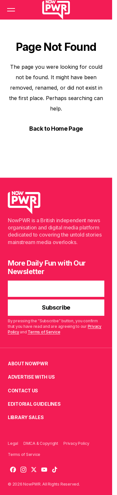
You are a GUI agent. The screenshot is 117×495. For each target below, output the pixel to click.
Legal (13, 443)
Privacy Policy (76, 443)
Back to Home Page (56, 128)
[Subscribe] (56, 307)
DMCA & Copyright (40, 443)
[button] (11, 10)
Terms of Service (44, 331)
